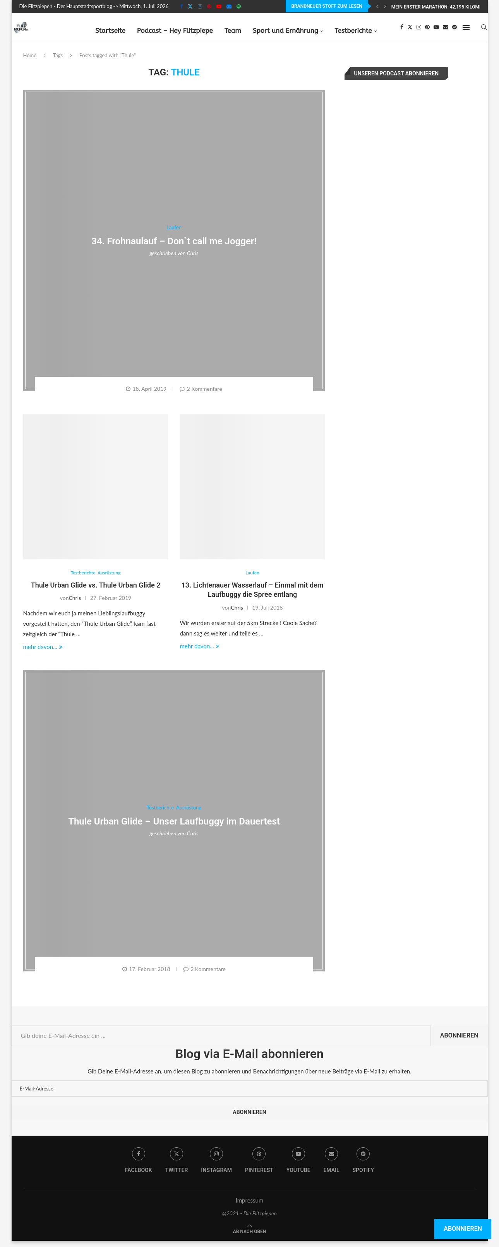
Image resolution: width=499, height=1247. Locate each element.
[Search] (484, 30)
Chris (193, 259)
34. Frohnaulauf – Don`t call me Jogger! (174, 246)
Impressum (250, 1206)
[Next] (385, 6)
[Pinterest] (209, 6)
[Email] (228, 6)
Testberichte (353, 30)
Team (233, 30)
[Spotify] (239, 6)
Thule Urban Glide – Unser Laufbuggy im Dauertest (174, 827)
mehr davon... (43, 653)
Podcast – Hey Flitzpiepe (175, 30)
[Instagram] (200, 6)
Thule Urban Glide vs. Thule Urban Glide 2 (96, 591)
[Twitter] (190, 6)
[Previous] (377, 6)
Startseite (110, 30)
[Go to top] (249, 1236)
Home (30, 61)
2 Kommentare (201, 394)
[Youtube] (218, 6)
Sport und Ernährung (285, 30)
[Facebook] (181, 6)
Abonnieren (459, 1042)
